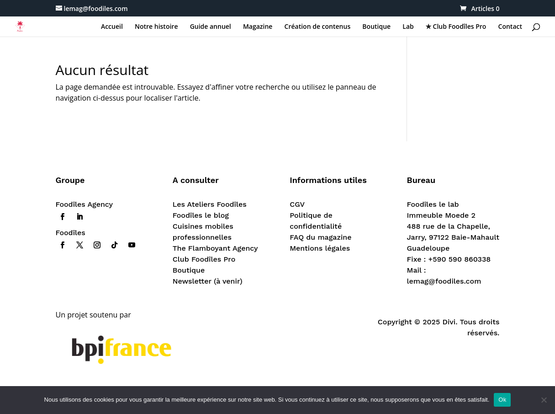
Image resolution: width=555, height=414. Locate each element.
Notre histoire (156, 27)
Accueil (112, 27)
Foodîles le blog (201, 215)
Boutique (376, 27)
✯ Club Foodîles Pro (456, 27)
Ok (502, 399)
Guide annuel (210, 27)
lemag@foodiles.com (444, 281)
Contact (510, 27)
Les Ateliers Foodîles (210, 204)
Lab (407, 27)
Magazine (257, 27)
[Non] (543, 399)
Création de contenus (318, 27)
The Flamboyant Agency (215, 248)
